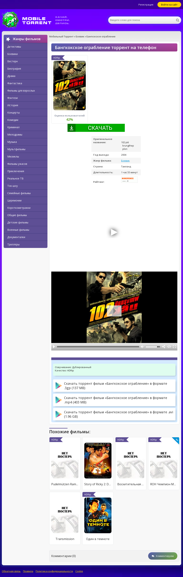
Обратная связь (11, 571)
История (12, 105)
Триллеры (13, 244)
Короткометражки (18, 207)
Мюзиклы (13, 156)
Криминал (13, 127)
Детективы (14, 46)
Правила (28, 571)
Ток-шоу (12, 186)
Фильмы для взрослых (21, 90)
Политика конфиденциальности (54, 571)
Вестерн (12, 61)
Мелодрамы (14, 134)
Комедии (12, 120)
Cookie (79, 571)
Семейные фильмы (19, 193)
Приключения (15, 171)
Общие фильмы (17, 215)
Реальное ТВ (15, 178)
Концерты (13, 112)
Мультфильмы (16, 149)
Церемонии (14, 200)
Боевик (125, 160)
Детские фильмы (17, 222)
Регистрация (145, 4)
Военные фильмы (18, 229)
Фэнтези (12, 98)
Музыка (12, 142)
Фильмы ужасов (17, 164)
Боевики (12, 54)
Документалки (16, 237)
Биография (14, 68)
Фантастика (14, 83)
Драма (11, 76)
